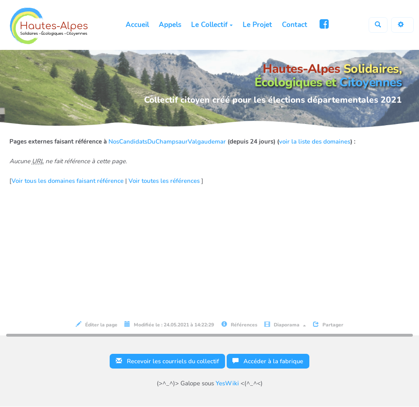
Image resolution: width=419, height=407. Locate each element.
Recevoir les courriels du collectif (167, 361)
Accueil (137, 24)
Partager (328, 324)
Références (239, 324)
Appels (169, 24)
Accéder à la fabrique (268, 361)
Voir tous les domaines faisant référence (68, 181)
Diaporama (285, 324)
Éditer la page (96, 324)
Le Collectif (211, 24)
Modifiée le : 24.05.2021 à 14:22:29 (169, 324)
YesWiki (227, 384)
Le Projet (257, 24)
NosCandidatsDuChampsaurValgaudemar (167, 141)
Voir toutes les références (164, 181)
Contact (294, 24)
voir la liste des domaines (314, 141)
